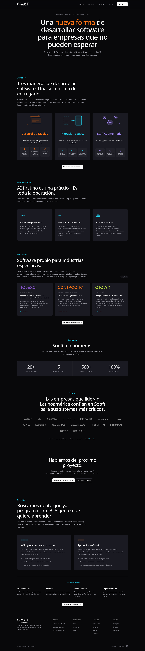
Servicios (81, 4)
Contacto (122, 4)
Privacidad (113, 646)
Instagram (116, 624)
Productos (91, 4)
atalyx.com (99, 312)
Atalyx (74, 630)
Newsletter (116, 630)
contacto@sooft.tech (84, 480)
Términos (121, 646)
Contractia (75, 627)
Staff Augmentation (58, 630)
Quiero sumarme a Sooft (73, 604)
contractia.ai (62, 312)
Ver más (93, 439)
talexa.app (24, 312)
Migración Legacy (58, 627)
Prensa (95, 630)
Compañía (101, 4)
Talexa (74, 624)
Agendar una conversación (63, 480)
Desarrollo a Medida (58, 624)
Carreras (110, 4)
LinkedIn (115, 627)
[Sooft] (23, 4)
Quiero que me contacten (72, 167)
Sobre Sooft (96, 624)
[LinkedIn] (127, 646)
